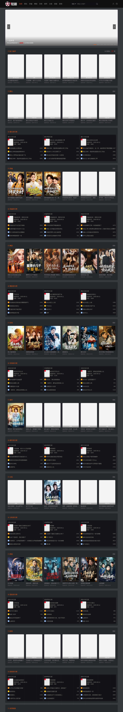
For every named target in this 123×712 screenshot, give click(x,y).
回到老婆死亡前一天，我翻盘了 (52, 198)
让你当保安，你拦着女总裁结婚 (52, 660)
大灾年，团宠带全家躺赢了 (16, 660)
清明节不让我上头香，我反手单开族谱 (70, 583)
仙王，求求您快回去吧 (51, 506)
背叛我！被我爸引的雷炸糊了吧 (89, 429)
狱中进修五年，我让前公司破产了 (107, 429)
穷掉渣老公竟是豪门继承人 (52, 275)
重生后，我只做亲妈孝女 (15, 120)
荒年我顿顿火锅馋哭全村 (15, 198)
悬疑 (55, 4)
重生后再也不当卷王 (32, 120)
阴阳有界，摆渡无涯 (32, 583)
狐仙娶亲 (83, 506)
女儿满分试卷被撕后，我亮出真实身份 (52, 352)
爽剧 (35, 4)
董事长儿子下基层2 (31, 275)
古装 (50, 4)
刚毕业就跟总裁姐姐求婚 (88, 660)
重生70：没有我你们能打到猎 (89, 120)
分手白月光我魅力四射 (105, 80)
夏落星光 (65, 352)
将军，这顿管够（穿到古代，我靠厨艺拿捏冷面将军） (70, 506)
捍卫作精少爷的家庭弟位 (106, 352)
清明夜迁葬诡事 (85, 583)
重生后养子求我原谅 (68, 120)
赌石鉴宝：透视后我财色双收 (52, 429)
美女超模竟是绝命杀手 (69, 275)
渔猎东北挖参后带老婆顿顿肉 (89, 80)
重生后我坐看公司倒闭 (105, 120)
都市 (45, 4)
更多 (114, 91)
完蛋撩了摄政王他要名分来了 (52, 80)
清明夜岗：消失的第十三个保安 (52, 583)
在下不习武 (29, 506)
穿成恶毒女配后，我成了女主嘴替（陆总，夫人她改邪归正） (70, 198)
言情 (40, 4)
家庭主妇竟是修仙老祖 (14, 275)
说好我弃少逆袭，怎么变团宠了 (70, 429)
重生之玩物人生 (49, 120)
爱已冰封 (83, 352)
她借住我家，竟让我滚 (105, 275)
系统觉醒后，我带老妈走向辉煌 (34, 198)
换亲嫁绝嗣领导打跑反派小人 (70, 80)
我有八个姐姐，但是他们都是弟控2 (107, 660)
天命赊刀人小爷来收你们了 (34, 660)
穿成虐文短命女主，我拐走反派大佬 (89, 198)
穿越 (30, 4)
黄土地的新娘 (12, 352)
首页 (20, 4)
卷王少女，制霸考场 (68, 660)
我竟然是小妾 (85, 275)
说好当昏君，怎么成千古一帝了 (16, 506)
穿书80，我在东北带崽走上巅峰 (107, 198)
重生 (25, 4)
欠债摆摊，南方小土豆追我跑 (34, 80)
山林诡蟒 (101, 583)
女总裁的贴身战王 (13, 80)
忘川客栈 (10, 583)
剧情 (60, 4)
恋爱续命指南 (30, 352)
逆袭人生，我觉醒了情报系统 (34, 429)
